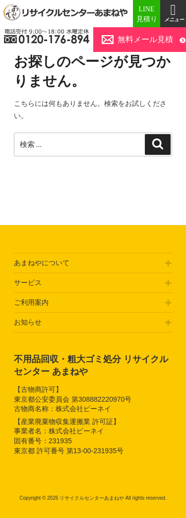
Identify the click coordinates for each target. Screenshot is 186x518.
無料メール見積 (145, 39)
